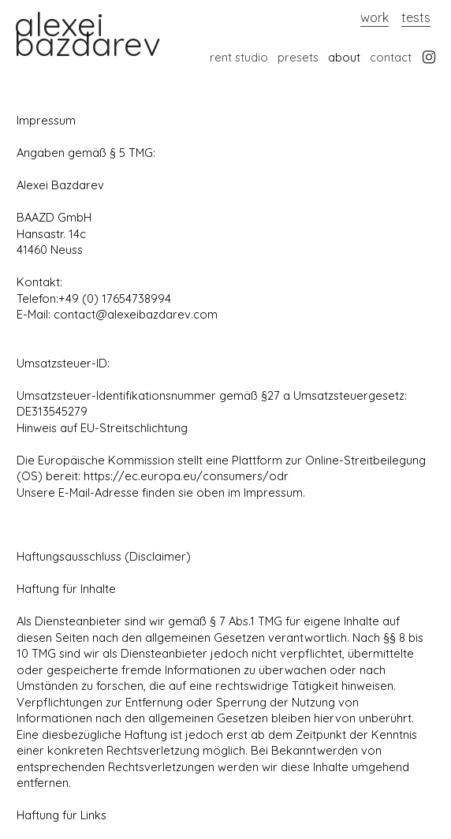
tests (415, 17)
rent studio (239, 57)
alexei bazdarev (87, 34)
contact (391, 57)
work (374, 17)
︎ (429, 57)
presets (298, 57)
